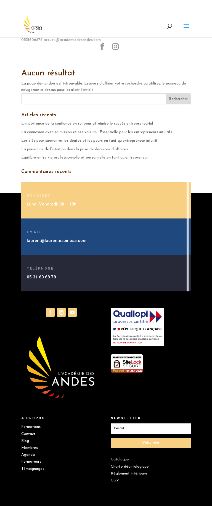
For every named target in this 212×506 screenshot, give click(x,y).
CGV (115, 480)
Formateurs (31, 462)
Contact (28, 434)
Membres (29, 448)
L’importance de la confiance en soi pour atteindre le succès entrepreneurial (87, 124)
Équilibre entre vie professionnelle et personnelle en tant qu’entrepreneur (84, 158)
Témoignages (32, 469)
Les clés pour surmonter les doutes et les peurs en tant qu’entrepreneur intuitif (89, 141)
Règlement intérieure (129, 473)
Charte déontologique (130, 467)
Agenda (28, 455)
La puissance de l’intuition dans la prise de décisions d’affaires (74, 149)
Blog (25, 441)
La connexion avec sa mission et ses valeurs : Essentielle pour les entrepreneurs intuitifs (97, 132)
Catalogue (120, 459)
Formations (31, 427)
